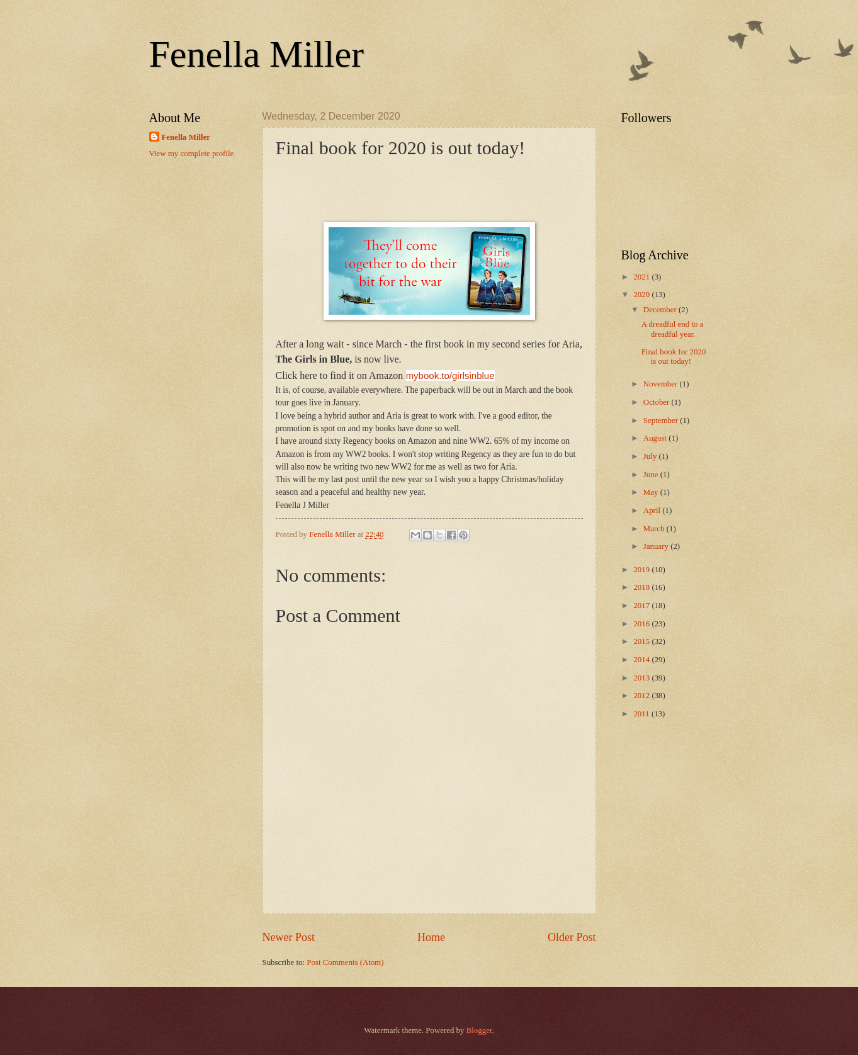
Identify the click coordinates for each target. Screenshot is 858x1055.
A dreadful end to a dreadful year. (672, 329)
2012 (642, 695)
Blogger (479, 1030)
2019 (642, 569)
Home (431, 937)
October (657, 402)
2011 (642, 713)
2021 (642, 277)
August (656, 438)
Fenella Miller (256, 54)
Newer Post (288, 937)
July (651, 456)
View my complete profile (191, 153)
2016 (642, 623)
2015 (642, 641)
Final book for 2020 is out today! (673, 356)
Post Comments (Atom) (345, 962)
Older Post (572, 937)
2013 (642, 678)
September (661, 420)
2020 (642, 294)
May (651, 492)
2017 (642, 605)
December (661, 309)
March (655, 528)
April (652, 510)
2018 (642, 587)
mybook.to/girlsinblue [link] (450, 375)
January (656, 546)
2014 (642, 659)
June (651, 474)
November (661, 384)
